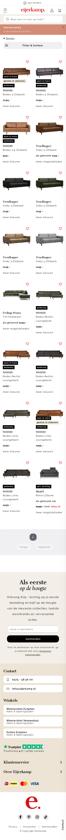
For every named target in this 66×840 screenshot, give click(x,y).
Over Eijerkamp (17, 771)
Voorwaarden (49, 827)
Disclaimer (29, 827)
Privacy (13, 827)
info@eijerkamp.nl (21, 688)
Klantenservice (16, 762)
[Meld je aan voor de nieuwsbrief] (33, 629)
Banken (10, 38)
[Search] (33, 19)
